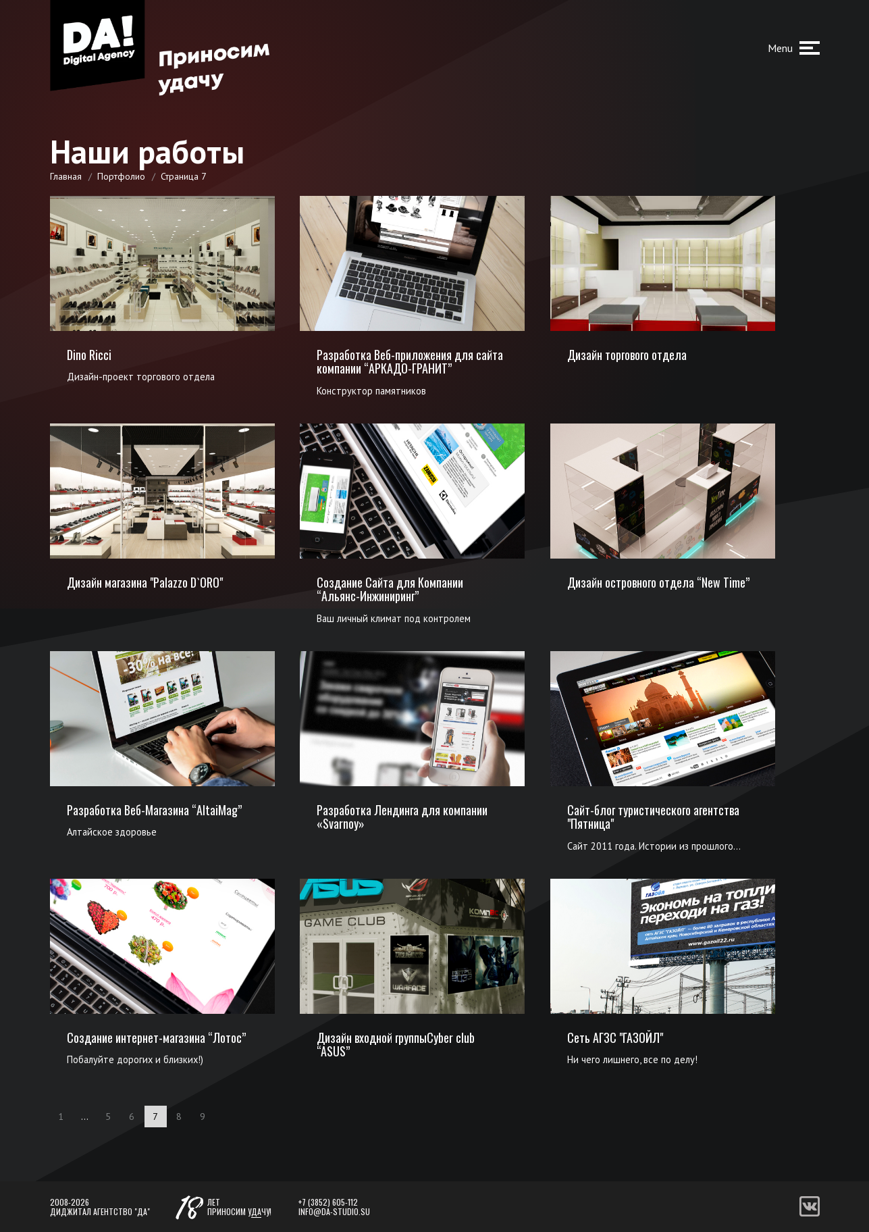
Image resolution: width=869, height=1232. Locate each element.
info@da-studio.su (334, 1211)
